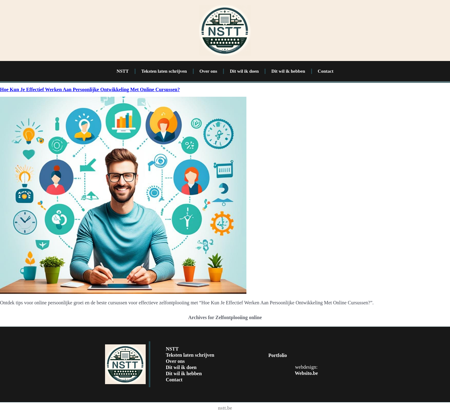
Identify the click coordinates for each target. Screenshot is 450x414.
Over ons (208, 71)
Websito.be (306, 373)
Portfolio (277, 355)
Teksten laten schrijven (164, 71)
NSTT (123, 71)
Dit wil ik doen (244, 71)
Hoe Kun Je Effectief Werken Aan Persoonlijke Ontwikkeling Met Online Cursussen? (90, 89)
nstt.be (225, 408)
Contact (326, 71)
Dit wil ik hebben (288, 71)
